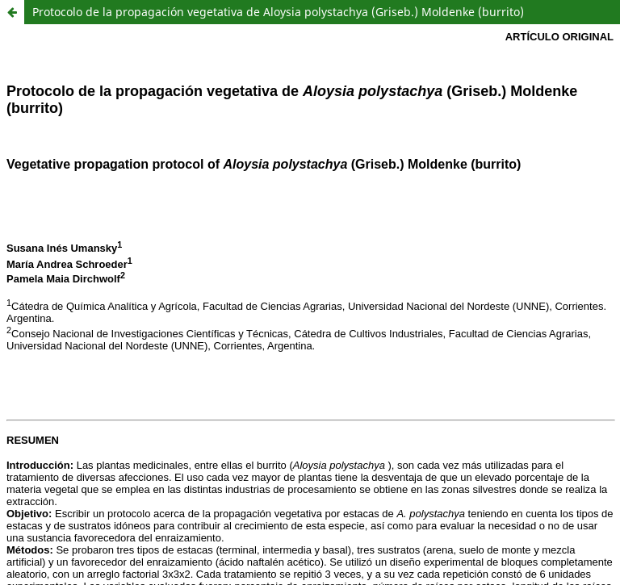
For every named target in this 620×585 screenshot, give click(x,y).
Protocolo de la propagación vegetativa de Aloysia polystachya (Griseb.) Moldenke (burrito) (278, 11)
